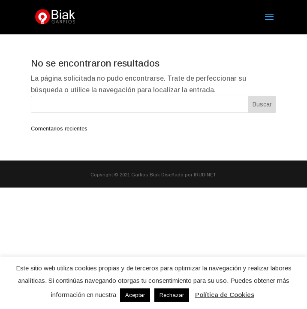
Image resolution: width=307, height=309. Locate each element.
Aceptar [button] (135, 295)
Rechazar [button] (172, 295)
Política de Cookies (224, 294)
